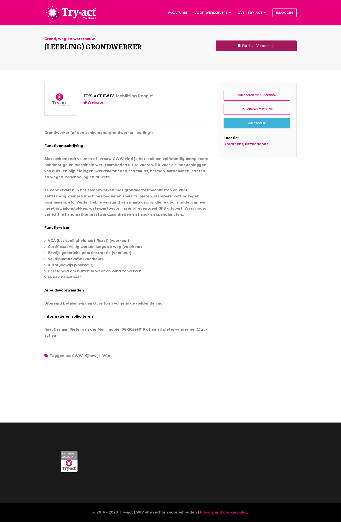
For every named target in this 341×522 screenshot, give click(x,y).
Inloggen (284, 13)
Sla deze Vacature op (258, 46)
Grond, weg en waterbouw (69, 39)
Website (95, 102)
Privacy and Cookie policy (224, 512)
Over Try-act (250, 13)
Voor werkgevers (211, 13)
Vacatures (178, 13)
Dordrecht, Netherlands (246, 144)
